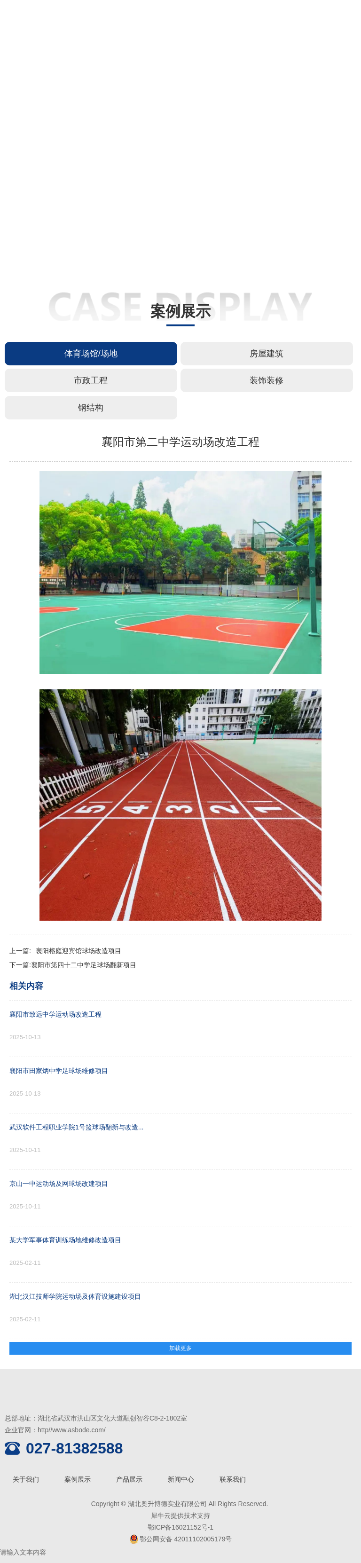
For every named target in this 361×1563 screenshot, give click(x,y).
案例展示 (77, 1479)
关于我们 (26, 1479)
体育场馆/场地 (91, 353)
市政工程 (91, 380)
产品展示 (129, 1479)
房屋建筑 (266, 353)
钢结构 (90, 407)
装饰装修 (266, 380)
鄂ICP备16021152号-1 (180, 1527)
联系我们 (233, 1479)
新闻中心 (181, 1479)
